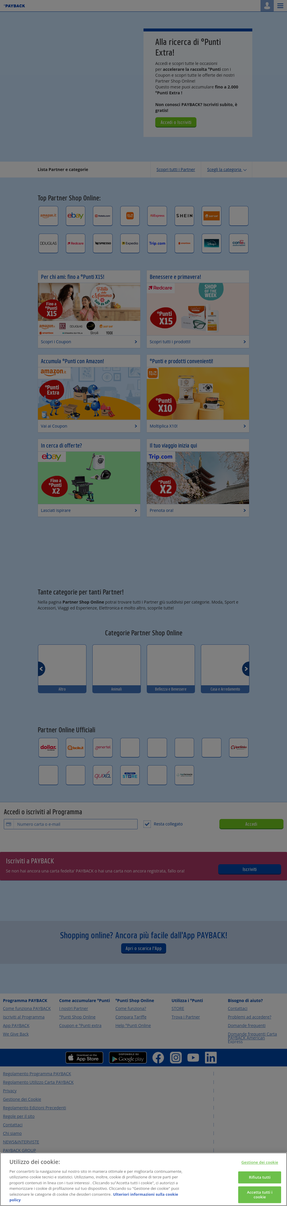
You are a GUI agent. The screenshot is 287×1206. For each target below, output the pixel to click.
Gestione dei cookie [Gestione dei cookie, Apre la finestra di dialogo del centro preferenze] (259, 1166)
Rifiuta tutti (260, 1181)
